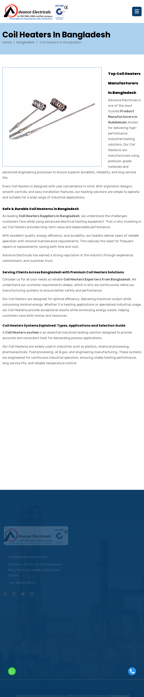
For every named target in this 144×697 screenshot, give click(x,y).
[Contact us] (31, 428)
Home (7, 42)
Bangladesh (25, 42)
